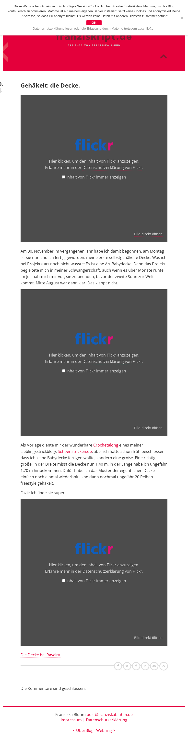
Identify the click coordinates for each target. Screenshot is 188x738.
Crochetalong (105, 445)
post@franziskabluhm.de (110, 714)
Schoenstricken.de (75, 451)
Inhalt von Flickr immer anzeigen (96, 177)
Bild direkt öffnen (148, 234)
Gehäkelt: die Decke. (50, 85)
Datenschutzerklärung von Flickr (112, 167)
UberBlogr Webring (94, 730)
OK (94, 22)
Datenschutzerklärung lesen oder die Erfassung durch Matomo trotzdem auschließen (94, 28)
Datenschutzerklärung (106, 720)
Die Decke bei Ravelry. (41, 655)
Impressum (71, 720)
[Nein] (181, 17)
